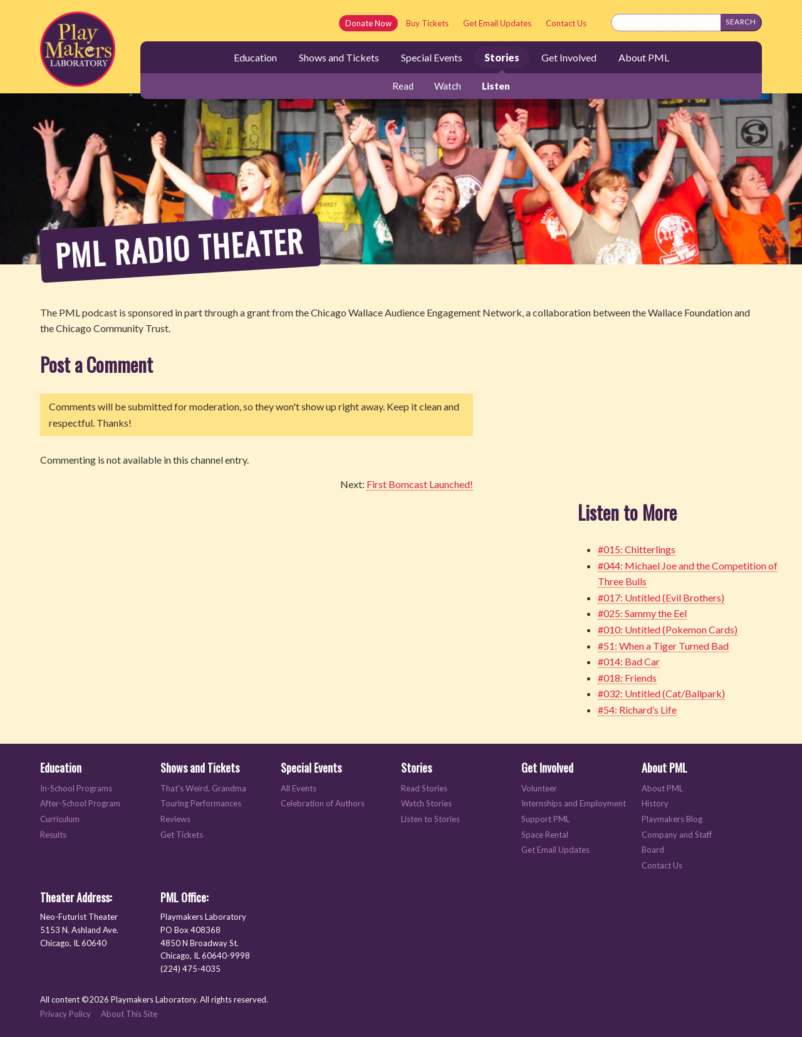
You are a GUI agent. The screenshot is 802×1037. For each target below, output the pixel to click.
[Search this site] (666, 22)
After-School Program (80, 803)
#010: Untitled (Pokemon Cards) (667, 629)
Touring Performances (200, 803)
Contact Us (566, 23)
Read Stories (424, 788)
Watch (447, 85)
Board (653, 850)
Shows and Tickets (339, 57)
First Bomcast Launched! (420, 484)
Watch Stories (426, 803)
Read (403, 85)
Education (255, 57)
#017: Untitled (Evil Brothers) (661, 597)
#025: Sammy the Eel (642, 613)
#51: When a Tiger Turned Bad (663, 646)
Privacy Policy (65, 1014)
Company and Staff (677, 835)
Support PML (545, 819)
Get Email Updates (497, 23)
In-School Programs (76, 788)
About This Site (129, 1014)
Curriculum (60, 819)
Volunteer (539, 788)
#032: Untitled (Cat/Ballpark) (661, 693)
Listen (496, 85)
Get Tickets (181, 835)
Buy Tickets (427, 23)
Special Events (431, 57)
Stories (501, 57)
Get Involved (568, 57)
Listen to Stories (430, 819)
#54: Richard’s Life (637, 710)
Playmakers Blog (672, 819)
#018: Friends (627, 678)
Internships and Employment (573, 803)
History (655, 803)
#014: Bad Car (629, 661)
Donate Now (368, 23)
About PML (643, 57)
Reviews (175, 819)
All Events (298, 788)
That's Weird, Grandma (203, 788)
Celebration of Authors (323, 803)
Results (53, 835)
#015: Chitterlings (636, 549)
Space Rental (544, 835)
